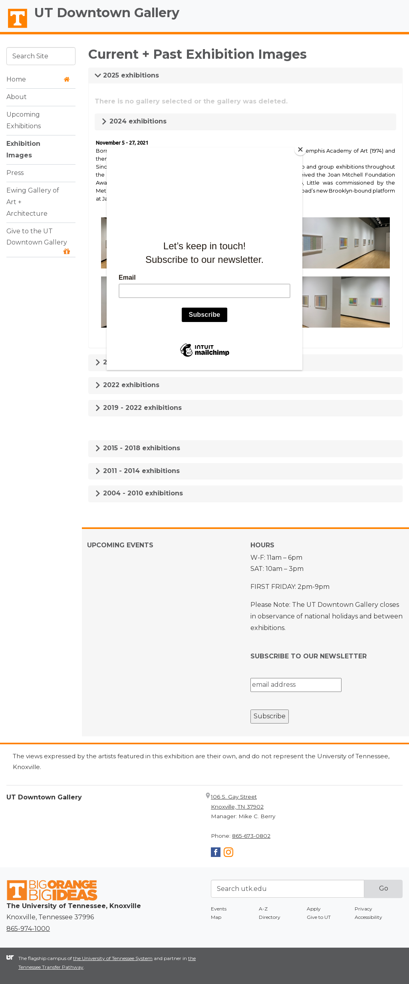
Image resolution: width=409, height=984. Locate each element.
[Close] (300, 149)
